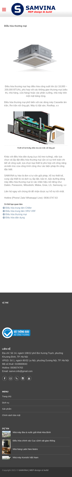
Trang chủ (6, 396)
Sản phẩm (6, 409)
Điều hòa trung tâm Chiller (17, 208)
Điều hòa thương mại (15, 214)
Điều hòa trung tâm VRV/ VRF (19, 211)
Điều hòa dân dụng (14, 217)
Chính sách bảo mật (11, 415)
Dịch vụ (5, 403)
